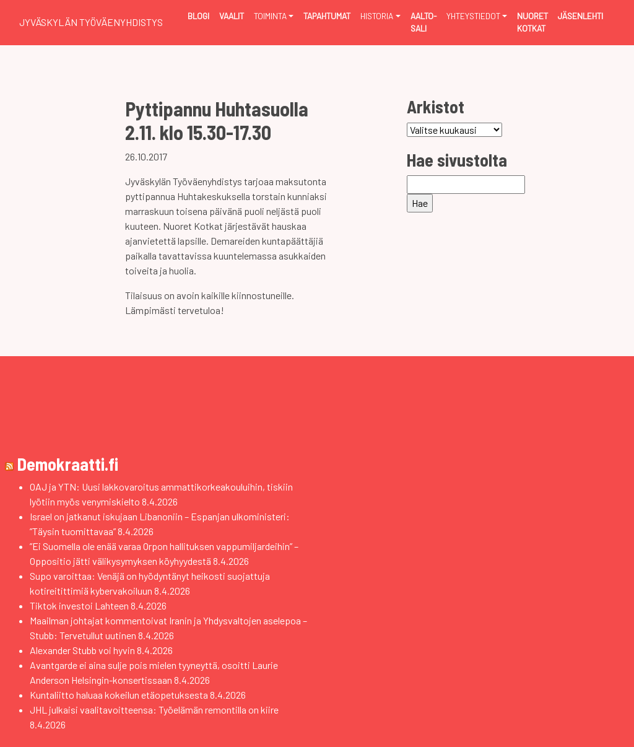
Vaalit (231, 16)
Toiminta (270, 16)
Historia (376, 16)
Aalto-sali (423, 22)
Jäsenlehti (580, 16)
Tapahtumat (326, 16)
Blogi (198, 16)
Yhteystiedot (473, 16)
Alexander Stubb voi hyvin (82, 650)
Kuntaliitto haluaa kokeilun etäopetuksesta (119, 695)
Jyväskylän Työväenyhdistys (91, 22)
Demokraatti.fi (67, 463)
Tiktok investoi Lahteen (79, 605)
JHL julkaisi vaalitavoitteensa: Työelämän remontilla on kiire (154, 709)
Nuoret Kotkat (532, 22)
